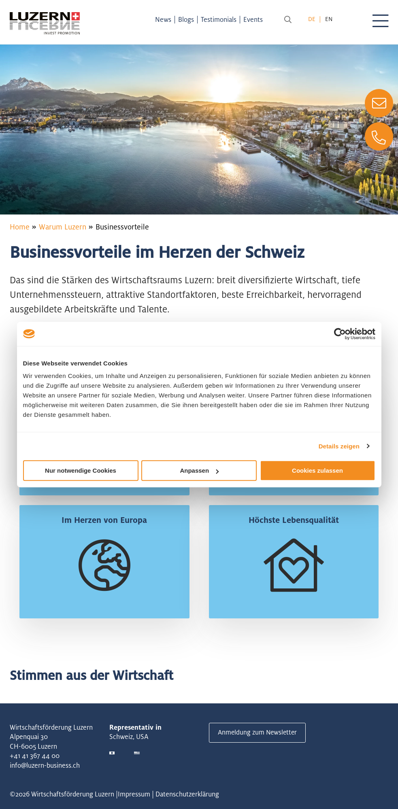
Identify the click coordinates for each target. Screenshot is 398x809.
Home (20, 226)
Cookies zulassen (317, 470)
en (328, 19)
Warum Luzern (62, 226)
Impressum (134, 794)
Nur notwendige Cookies (80, 470)
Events (255, 19)
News (165, 19)
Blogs (188, 19)
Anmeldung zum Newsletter (258, 732)
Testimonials (221, 19)
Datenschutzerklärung (187, 794)
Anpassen (199, 470)
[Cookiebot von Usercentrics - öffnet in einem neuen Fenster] (339, 334)
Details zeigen (339, 446)
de (311, 19)
